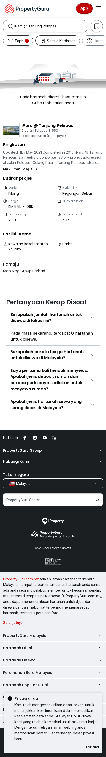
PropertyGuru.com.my (21, 579)
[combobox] (50, 26)
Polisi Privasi (81, 716)
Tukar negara (16, 474)
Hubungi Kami (53, 461)
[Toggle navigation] (99, 8)
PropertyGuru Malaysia (53, 635)
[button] (21, 169)
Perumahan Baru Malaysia (53, 672)
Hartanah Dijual (53, 648)
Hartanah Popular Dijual (53, 685)
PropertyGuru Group (53, 450)
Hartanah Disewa (53, 660)
